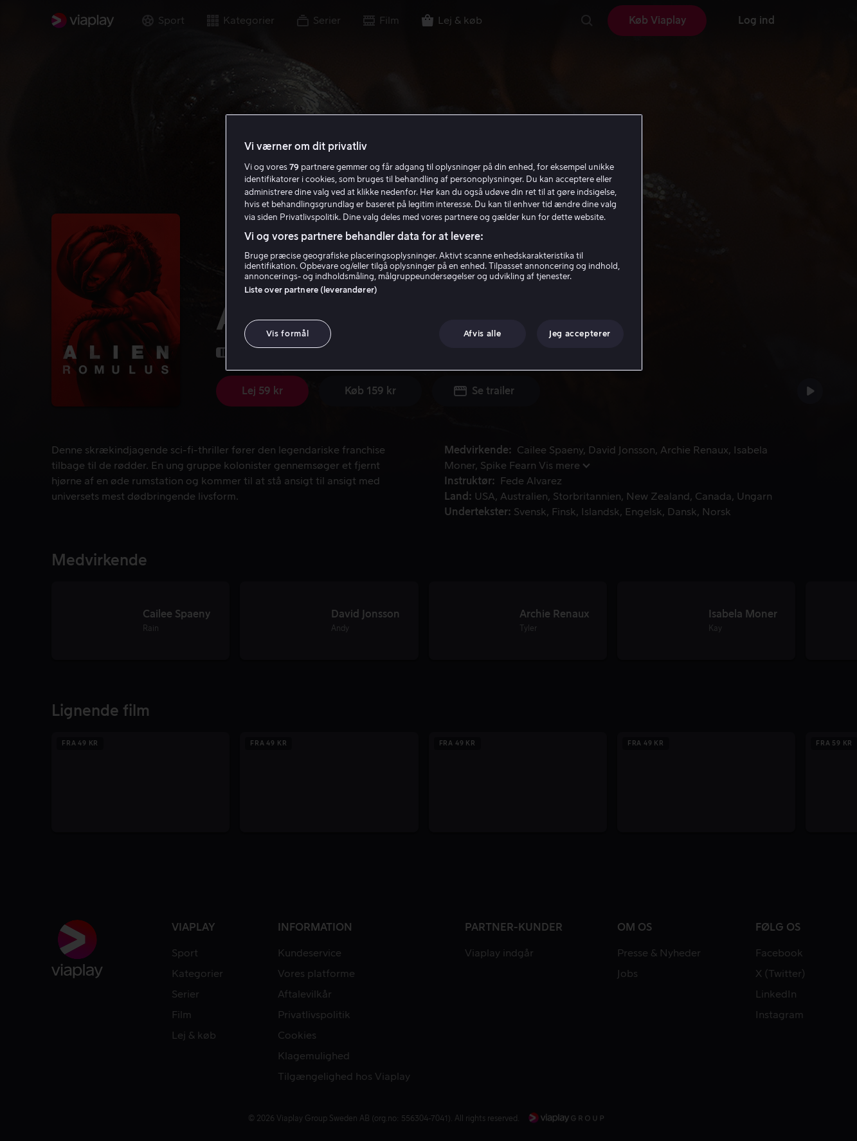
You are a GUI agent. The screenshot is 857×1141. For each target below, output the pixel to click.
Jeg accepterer (580, 333)
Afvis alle (482, 333)
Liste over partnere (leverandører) (310, 290)
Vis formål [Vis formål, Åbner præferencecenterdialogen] (287, 333)
